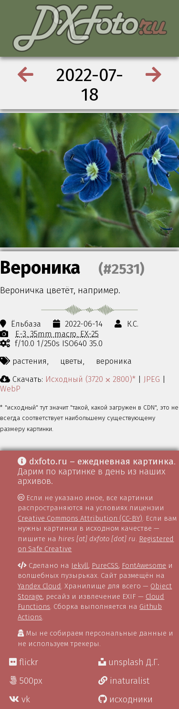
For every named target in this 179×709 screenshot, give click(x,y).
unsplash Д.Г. (128, 662)
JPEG (152, 379)
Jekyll (79, 565)
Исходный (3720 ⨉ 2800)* (90, 379)
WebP (10, 388)
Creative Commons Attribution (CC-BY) (80, 518)
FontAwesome (144, 565)
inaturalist (123, 681)
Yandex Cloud (39, 586)
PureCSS (105, 565)
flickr (23, 662)
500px (25, 681)
